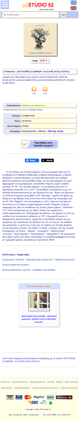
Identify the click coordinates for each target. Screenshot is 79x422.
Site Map (50, 382)
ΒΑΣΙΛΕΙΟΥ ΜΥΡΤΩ (13, 259)
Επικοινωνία (5, 382)
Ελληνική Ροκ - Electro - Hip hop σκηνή (42, 131)
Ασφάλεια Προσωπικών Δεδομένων (45, 388)
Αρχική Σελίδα (6, 388)
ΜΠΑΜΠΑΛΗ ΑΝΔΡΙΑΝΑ (39, 259)
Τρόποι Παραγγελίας (20, 382)
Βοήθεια (59, 382)
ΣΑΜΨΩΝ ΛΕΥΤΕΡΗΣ (43, 270)
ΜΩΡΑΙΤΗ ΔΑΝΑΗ (64, 259)
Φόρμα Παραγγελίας (37, 382)
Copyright (29, 409)
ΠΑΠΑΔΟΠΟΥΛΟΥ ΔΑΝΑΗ (16, 270)
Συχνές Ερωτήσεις (71, 382)
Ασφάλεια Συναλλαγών (69, 388)
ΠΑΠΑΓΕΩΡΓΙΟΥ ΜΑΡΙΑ (15, 265)
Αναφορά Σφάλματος (22, 388)
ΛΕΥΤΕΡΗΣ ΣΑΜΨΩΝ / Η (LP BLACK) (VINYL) (38, 360)
